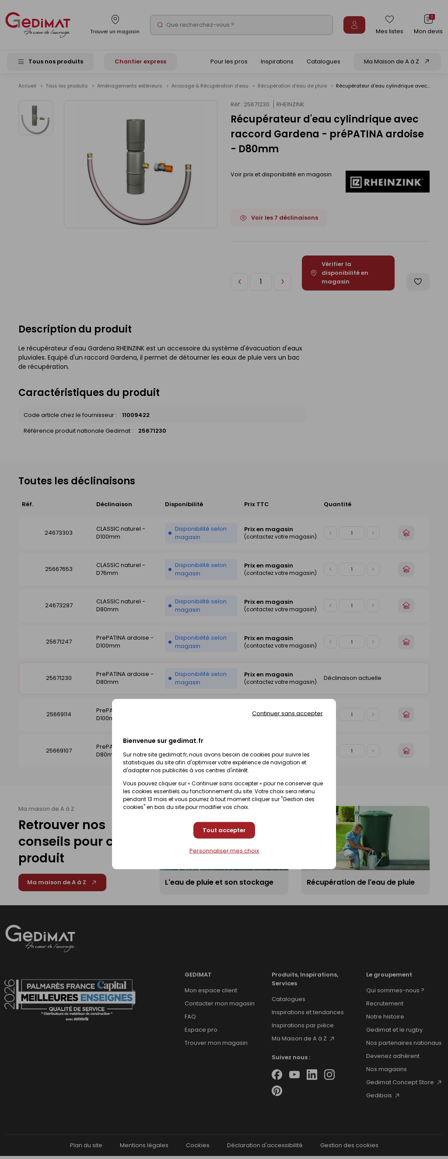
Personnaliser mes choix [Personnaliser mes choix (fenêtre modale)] (224, 850)
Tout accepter (224, 830)
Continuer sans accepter (287, 713)
